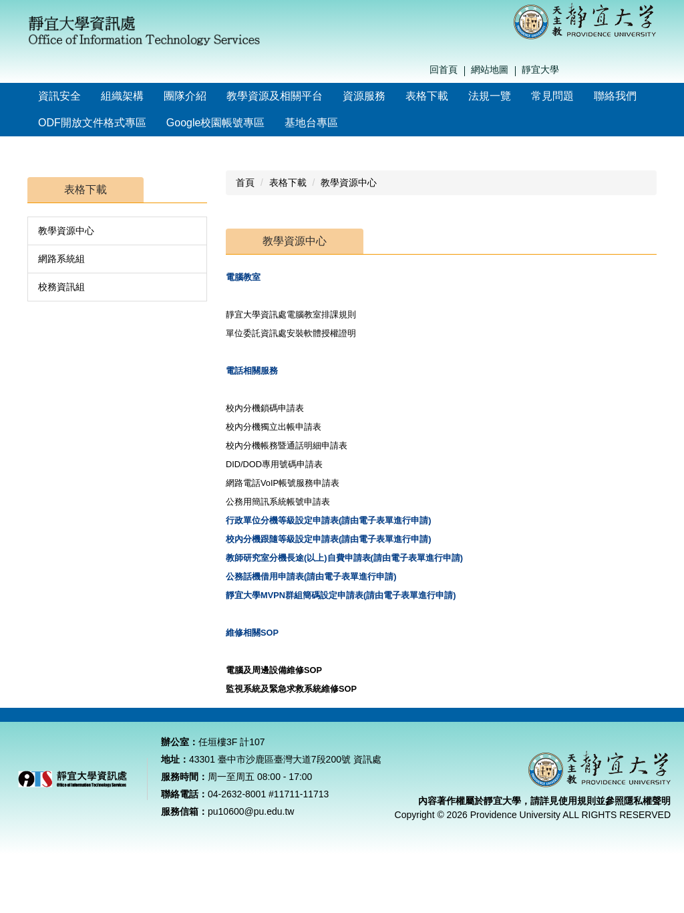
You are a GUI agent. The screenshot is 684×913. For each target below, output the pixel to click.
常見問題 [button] (552, 96)
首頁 (245, 182)
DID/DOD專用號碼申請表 (275, 464)
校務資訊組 (61, 286)
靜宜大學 (540, 69)
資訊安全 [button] (59, 96)
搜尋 (653, 70)
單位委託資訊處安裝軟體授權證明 (291, 333)
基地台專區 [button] (311, 122)
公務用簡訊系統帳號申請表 (279, 502)
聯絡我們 (615, 96)
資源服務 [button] (364, 96)
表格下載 (288, 182)
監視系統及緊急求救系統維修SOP (292, 689)
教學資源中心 (66, 230)
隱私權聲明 (647, 817)
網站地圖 (489, 69)
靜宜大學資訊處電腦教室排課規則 (291, 314)
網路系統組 (61, 258)
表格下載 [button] (426, 96)
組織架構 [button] (122, 96)
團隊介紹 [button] (185, 96)
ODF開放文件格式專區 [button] (92, 122)
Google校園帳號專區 (215, 122)
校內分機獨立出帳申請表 (275, 427)
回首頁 (444, 69)
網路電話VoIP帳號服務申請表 (284, 483)
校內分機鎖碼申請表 (266, 408)
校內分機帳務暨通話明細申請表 (288, 445)
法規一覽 (489, 96)
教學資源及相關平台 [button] (274, 96)
